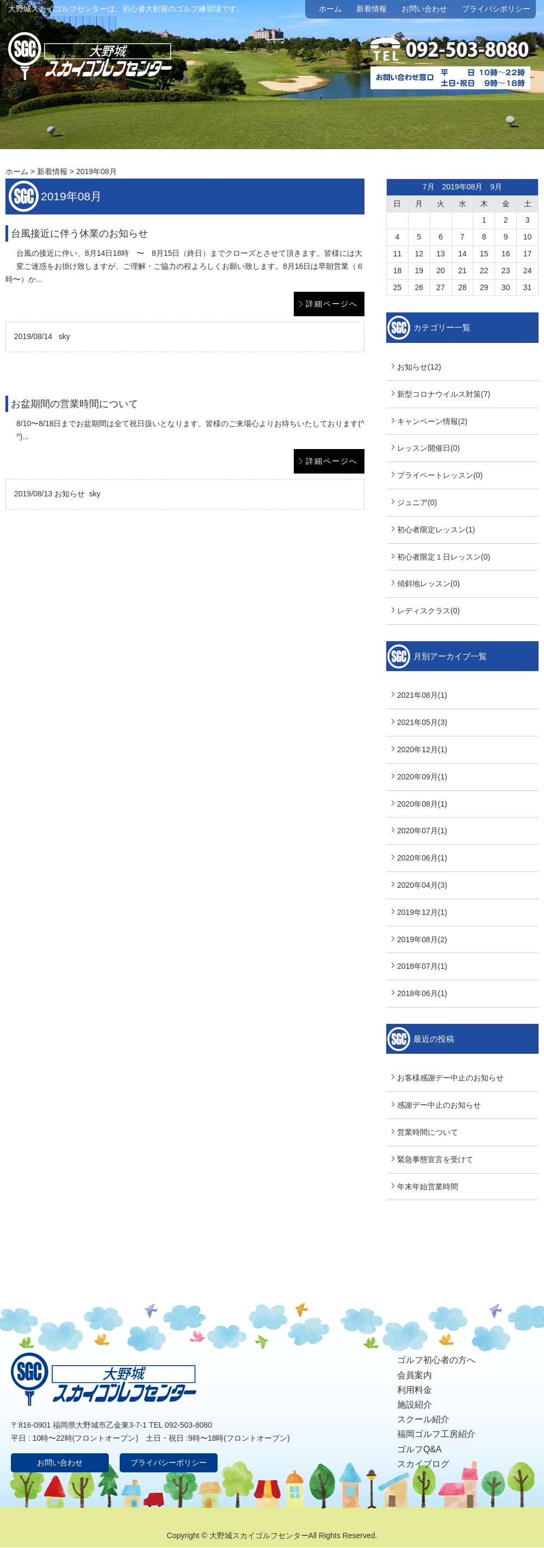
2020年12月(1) (422, 749)
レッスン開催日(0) (428, 448)
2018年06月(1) (422, 993)
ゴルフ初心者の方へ (436, 1360)
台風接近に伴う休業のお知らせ (79, 233)
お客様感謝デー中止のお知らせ (450, 1077)
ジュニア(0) (417, 502)
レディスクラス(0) (428, 610)
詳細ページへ (332, 303)
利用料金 (414, 1390)
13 (440, 253)
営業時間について (427, 1132)
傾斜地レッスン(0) (428, 583)
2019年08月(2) (422, 939)
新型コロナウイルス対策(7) (443, 394)
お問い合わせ (424, 8)
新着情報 (371, 8)
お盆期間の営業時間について (74, 403)
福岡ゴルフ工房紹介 (436, 1434)
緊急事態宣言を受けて (435, 1159)
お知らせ (69, 493)
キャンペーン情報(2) (432, 421)
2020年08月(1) (422, 804)
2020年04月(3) (422, 885)
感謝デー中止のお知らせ (439, 1105)
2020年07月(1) (422, 830)
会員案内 (414, 1375)
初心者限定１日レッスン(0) (443, 556)
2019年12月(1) (422, 912)
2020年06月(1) (422, 857)
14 (462, 253)
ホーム (330, 8)
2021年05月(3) (422, 722)
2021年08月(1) (422, 695)
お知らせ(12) (419, 367)
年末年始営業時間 (427, 1186)
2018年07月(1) (422, 966)
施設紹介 (414, 1404)
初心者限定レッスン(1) (436, 529)
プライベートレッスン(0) (440, 475)
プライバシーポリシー (169, 1462)
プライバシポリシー (496, 8)
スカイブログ (423, 1464)
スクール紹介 (423, 1419)
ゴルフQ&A (419, 1449)
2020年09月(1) (422, 776)
